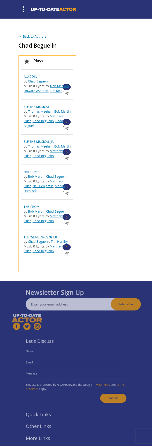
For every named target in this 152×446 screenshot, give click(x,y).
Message (36, 373)
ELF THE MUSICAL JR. (39, 141)
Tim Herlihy (59, 241)
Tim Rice (56, 91)
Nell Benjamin (43, 186)
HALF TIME (31, 172)
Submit (109, 395)
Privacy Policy (98, 383)
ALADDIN (30, 76)
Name (34, 353)
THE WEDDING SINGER (40, 237)
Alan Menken (59, 86)
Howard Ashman (36, 91)
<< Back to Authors (32, 36)
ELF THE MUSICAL (37, 106)
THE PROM (32, 206)
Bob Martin (62, 111)
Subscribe (131, 304)
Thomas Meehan (40, 111)
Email (34, 363)
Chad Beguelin (38, 81)
